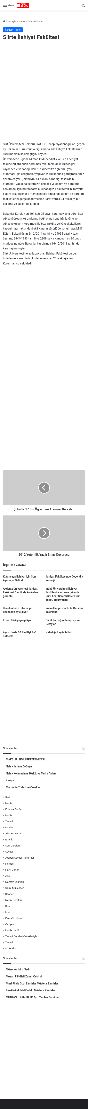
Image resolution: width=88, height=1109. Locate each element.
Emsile (9, 839)
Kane (8, 906)
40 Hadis (10, 948)
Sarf (7, 797)
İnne (7, 912)
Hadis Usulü (12, 930)
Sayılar (9, 851)
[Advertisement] (44, 92)
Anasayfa (9, 21)
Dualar (9, 827)
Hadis (8, 815)
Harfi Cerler (12, 869)
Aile (7, 875)
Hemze (9, 863)
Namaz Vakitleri (14, 881)
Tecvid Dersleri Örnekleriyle (21, 936)
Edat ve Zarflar (13, 809)
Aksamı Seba (13, 833)
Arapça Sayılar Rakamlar (19, 857)
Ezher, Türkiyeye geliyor (17, 620)
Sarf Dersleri (12, 845)
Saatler (9, 893)
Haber (22, 21)
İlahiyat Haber (35, 21)
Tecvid (9, 821)
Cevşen (9, 924)
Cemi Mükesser (14, 887)
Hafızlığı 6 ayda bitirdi (59, 632)
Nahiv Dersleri (13, 900)
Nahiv (8, 803)
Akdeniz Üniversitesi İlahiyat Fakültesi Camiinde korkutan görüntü (20, 592)
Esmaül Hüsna (13, 918)
